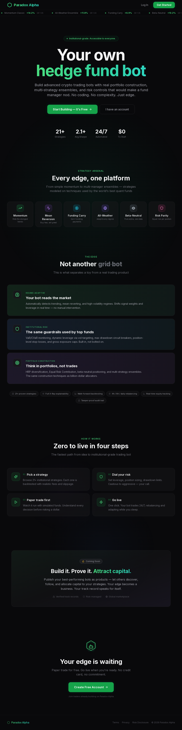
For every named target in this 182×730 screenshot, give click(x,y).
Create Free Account (91, 687)
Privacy (126, 722)
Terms (115, 722)
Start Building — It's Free (72, 109)
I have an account (117, 109)
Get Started (164, 4)
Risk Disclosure (140, 722)
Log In (144, 4)
